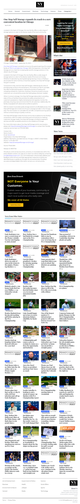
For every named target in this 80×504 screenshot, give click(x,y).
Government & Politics (28, 481)
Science (53, 11)
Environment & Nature (9, 487)
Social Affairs (45, 484)
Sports (43, 487)
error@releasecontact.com (12, 155)
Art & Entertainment (8, 481)
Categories (67, 11)
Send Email (11, 135)
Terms (4, 500)
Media (23, 491)
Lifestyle (24, 487)
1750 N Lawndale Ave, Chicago (18, 68)
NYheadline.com (67, 500)
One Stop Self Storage (10, 66)
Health (24, 484)
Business (35, 11)
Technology (44, 11)
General (17, 11)
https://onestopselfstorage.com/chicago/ (23, 126)
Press (59, 11)
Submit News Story (65, 43)
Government (26, 11)
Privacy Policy (12, 500)
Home (11, 11)
